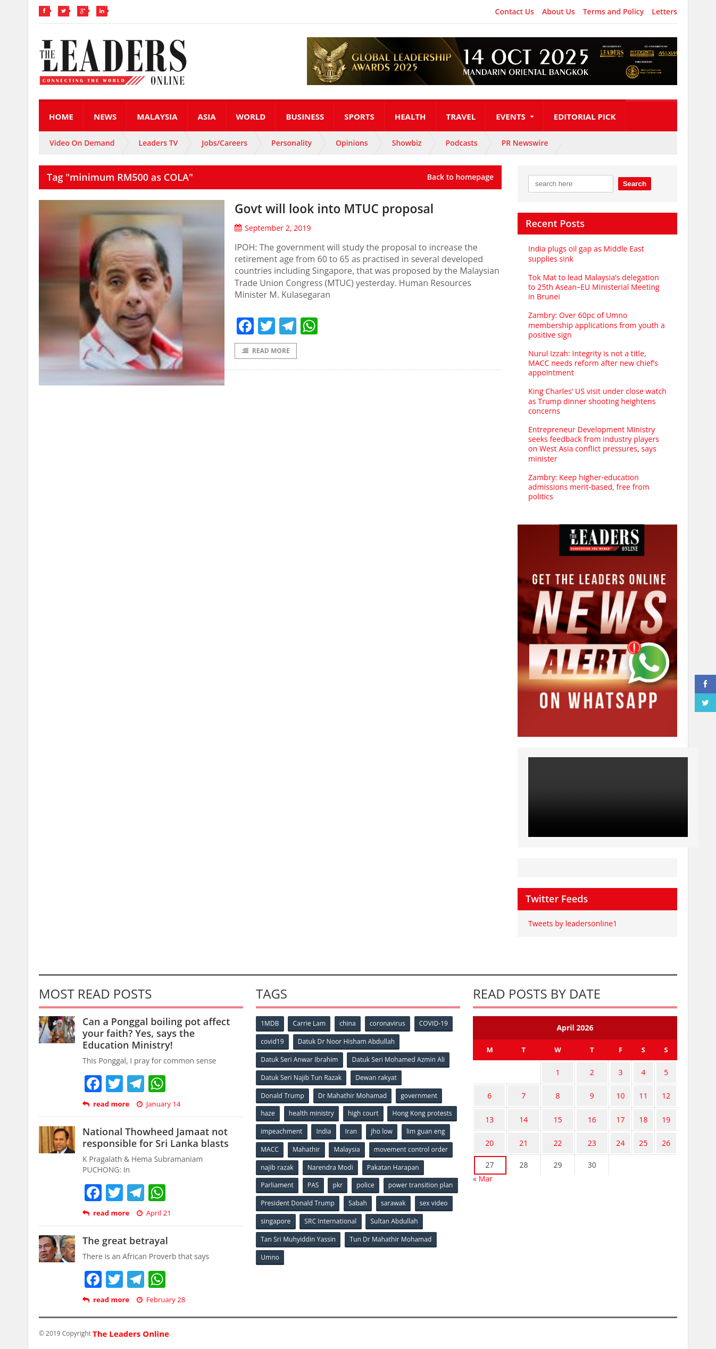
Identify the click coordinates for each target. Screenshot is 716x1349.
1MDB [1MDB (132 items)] (270, 1023)
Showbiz (407, 143)
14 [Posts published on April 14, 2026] (527, 1112)
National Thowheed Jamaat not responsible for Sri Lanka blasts (154, 1137)
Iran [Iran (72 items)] (426, 1128)
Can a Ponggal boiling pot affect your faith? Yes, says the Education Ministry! (162, 1033)
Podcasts (462, 143)
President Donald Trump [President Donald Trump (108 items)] (376, 1198)
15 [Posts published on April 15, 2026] (565, 1112)
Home (61, 116)
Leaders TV (158, 143)
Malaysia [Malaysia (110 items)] (437, 1146)
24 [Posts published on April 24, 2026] (630, 1133)
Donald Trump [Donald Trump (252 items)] (282, 1093)
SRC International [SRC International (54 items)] (413, 1216)
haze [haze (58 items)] (268, 1111)
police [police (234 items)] (434, 1181)
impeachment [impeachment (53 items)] (355, 1128)
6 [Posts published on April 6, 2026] (491, 1091)
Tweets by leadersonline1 (572, 923)
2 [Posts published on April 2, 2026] (602, 1071)
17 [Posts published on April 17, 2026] (630, 1112)
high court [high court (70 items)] (364, 1111)
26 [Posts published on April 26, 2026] (668, 1133)
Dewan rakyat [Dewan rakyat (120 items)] (376, 1075)
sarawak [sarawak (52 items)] (273, 1216)
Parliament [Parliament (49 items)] (343, 1181)
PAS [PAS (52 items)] (380, 1181)
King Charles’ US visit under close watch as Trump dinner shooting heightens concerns (596, 400)
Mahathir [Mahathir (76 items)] (396, 1146)
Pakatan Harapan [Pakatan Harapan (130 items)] (287, 1181)
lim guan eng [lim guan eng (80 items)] (316, 1146)
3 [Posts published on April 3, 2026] (630, 1071)
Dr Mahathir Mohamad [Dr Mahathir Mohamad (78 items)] (353, 1093)
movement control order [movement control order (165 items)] (298, 1163)
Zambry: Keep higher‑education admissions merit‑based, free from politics (588, 486)
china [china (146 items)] (349, 1023)
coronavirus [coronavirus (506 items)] (389, 1023)
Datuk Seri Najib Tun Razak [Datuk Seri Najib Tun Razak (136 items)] (301, 1075)
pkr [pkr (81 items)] (406, 1181)
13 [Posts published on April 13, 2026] (491, 1112)
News (105, 116)
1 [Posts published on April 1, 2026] (565, 1071)
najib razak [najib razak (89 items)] (365, 1163)
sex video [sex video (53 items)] (314, 1216)
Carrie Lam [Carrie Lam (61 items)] (310, 1023)
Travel (461, 116)
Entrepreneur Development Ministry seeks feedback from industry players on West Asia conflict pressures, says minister (592, 444)
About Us (558, 11)
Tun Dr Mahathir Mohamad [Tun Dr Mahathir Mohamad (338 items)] (302, 1251)
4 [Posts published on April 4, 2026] (649, 1071)
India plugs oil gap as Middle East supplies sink (585, 253)
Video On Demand (82, 143)
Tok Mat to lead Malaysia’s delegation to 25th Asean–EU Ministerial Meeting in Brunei (597, 286)
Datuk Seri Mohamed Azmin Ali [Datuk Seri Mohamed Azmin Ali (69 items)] (398, 1058)
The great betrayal (124, 1240)
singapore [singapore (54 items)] (358, 1216)
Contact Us (514, 11)
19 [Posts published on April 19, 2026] (668, 1112)
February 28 (160, 1299)
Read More (265, 351)
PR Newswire (525, 143)
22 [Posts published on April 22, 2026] (565, 1133)
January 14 (158, 1104)
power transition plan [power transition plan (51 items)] (293, 1198)
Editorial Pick (585, 116)
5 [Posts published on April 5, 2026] (668, 1071)
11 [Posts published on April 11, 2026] (649, 1091)
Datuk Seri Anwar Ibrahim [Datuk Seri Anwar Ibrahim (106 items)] (299, 1058)
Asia (207, 116)
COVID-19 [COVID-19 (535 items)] (436, 1023)
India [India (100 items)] (398, 1128)
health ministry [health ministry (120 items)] (312, 1111)
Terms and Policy (613, 11)
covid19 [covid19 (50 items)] (272, 1040)
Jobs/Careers (224, 143)
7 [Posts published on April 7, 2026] (528, 1091)
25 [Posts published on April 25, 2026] (649, 1133)
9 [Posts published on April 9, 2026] (602, 1091)
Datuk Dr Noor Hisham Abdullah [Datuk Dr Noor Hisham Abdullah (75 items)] (347, 1040)
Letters (664, 11)
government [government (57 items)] (420, 1093)
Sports (359, 116)
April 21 (153, 1213)
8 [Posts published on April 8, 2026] (565, 1091)
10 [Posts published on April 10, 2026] (630, 1091)
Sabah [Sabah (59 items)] (436, 1198)
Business (305, 116)
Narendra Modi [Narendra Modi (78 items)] (419, 1163)
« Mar (483, 1167)
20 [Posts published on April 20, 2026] (491, 1133)
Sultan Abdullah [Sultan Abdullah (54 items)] (284, 1233)
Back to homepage (460, 177)
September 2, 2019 (272, 227)
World (251, 116)
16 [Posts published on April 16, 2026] (602, 1112)
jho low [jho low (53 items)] (271, 1146)
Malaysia (157, 116)
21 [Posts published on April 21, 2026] (527, 1133)
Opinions (352, 143)
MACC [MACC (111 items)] (359, 1146)
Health (410, 116)
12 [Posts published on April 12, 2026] (668, 1091)
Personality (291, 143)
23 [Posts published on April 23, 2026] (602, 1133)
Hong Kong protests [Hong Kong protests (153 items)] (290, 1128)
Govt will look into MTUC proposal (347, 207)
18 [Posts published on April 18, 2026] (649, 1112)
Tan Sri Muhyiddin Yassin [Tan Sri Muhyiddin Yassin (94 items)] (360, 1233)
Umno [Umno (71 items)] (366, 1251)
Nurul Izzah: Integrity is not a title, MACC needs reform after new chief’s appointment (592, 363)
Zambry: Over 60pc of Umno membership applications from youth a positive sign (595, 324)
